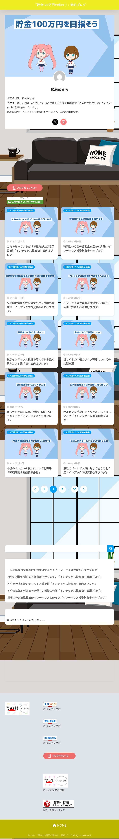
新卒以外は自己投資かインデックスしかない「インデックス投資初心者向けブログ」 (57, 597)
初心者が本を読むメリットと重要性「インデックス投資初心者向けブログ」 (52, 583)
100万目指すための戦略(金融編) (77, 210)
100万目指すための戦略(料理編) (77, 323)
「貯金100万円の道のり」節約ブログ (59, 4)
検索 (110, 548)
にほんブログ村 (52, 709)
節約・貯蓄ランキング (54, 809)
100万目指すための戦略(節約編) (20, 210)
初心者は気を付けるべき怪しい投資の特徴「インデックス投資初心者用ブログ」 (54, 590)
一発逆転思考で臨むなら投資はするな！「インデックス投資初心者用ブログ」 (53, 570)
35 (74, 489)
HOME (59, 825)
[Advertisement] (59, 160)
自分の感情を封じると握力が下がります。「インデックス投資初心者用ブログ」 (54, 576)
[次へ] (83, 489)
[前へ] (35, 489)
